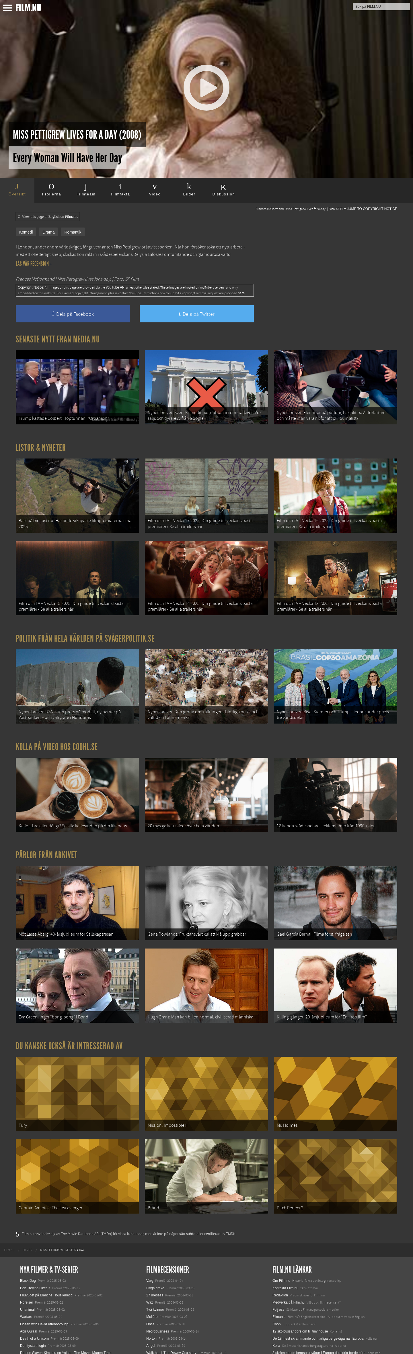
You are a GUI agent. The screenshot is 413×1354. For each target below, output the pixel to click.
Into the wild (155, 1302)
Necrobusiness (157, 1273)
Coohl (276, 1266)
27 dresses (154, 1237)
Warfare (26, 1259)
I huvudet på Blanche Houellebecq (46, 1237)
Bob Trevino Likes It (35, 1230)
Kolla (276, 1288)
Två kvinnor (155, 1251)
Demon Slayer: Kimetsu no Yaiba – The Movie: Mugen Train (65, 1295)
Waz (149, 1244)
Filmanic (278, 1259)
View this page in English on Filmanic (48, 217)
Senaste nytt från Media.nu (58, 339)
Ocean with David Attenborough (44, 1266)
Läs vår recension (34, 263)
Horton (151, 1280)
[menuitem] (9, 1192)
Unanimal (27, 1251)
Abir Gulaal (28, 1273)
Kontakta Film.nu (285, 1230)
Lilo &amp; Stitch (33, 1336)
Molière (151, 1259)
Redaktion (280, 1237)
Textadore (280, 1302)
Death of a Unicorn (34, 1280)
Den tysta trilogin (33, 1288)
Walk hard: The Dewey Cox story (171, 1295)
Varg (149, 1222)
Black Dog (28, 1222)
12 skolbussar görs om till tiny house (300, 1273)
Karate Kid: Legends (35, 1343)
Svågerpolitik (282, 1322)
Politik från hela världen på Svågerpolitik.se (85, 619)
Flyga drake (155, 1230)
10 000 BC (154, 1309)
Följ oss (278, 1251)
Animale (26, 1307)
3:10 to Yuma (156, 1316)
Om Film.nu (281, 1222)
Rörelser (26, 1244)
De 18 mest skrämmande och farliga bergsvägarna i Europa (318, 1280)
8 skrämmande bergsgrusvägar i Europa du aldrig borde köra (318, 1295)
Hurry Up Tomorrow (35, 1322)
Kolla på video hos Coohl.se (57, 721)
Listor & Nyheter (41, 441)
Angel (150, 1288)
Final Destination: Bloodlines (41, 1315)
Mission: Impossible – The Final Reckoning (52, 1329)
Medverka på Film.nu (288, 1244)
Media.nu (279, 1309)
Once (150, 1266)
